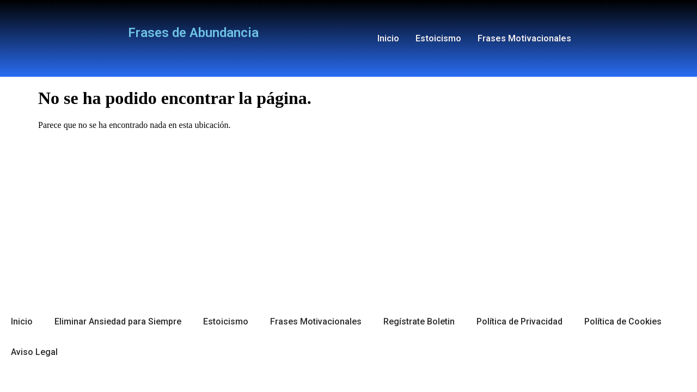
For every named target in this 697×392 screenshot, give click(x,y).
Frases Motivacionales (524, 38)
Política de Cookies (623, 321)
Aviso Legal (34, 352)
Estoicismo (438, 38)
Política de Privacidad (519, 321)
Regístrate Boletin (419, 321)
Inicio (388, 38)
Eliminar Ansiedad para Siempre (117, 321)
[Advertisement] (348, 215)
